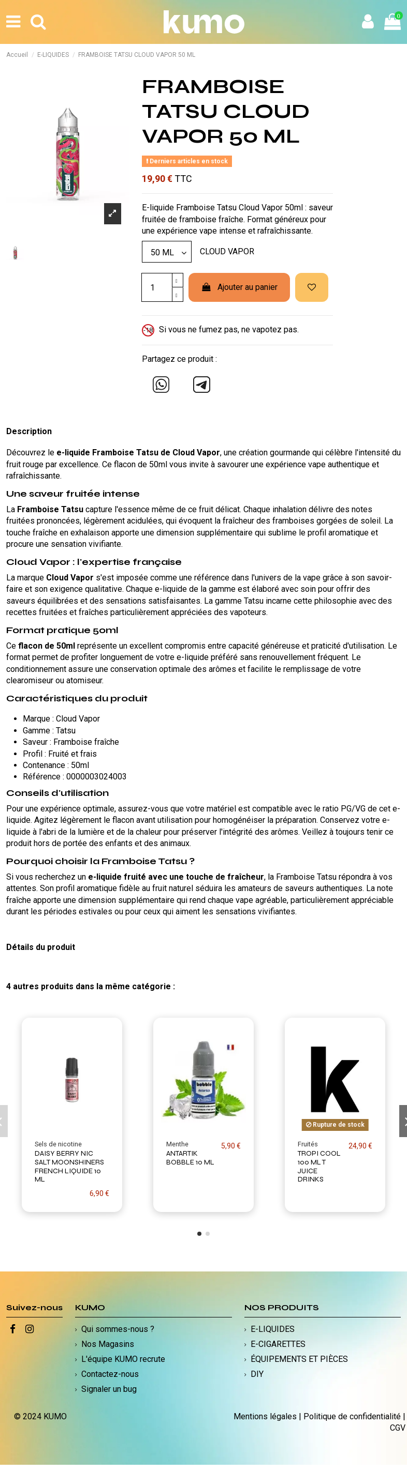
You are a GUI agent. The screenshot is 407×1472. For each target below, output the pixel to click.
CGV (397, 1428)
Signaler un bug (109, 1389)
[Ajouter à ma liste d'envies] (311, 287)
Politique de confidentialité (352, 1416)
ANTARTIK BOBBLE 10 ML (190, 1158)
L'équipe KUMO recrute (123, 1359)
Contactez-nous (110, 1374)
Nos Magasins (107, 1344)
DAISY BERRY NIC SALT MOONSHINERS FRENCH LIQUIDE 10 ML (69, 1166)
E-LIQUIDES (273, 1329)
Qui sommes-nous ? (117, 1329)
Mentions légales (265, 1416)
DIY (257, 1374)
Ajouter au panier (239, 287)
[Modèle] (167, 252)
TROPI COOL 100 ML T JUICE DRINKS (319, 1166)
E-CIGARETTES (278, 1344)
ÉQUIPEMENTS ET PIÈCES (299, 1359)
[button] (199, 1234)
